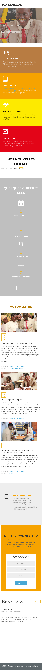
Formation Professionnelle (16, 366)
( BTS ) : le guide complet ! (11, 400)
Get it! (21, 583)
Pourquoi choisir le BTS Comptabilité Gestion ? (20, 343)
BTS (9, 368)
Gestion (21, 368)
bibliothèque (11, 90)
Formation (11, 473)
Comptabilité (14, 368)
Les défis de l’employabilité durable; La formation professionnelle (17, 451)
